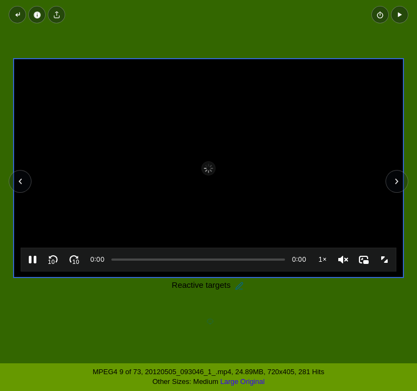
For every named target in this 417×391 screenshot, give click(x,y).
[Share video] (56, 14)
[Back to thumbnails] (17, 14)
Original (253, 381)
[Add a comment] (210, 322)
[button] (399, 14)
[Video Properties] (37, 14)
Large (229, 381)
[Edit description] (239, 286)
